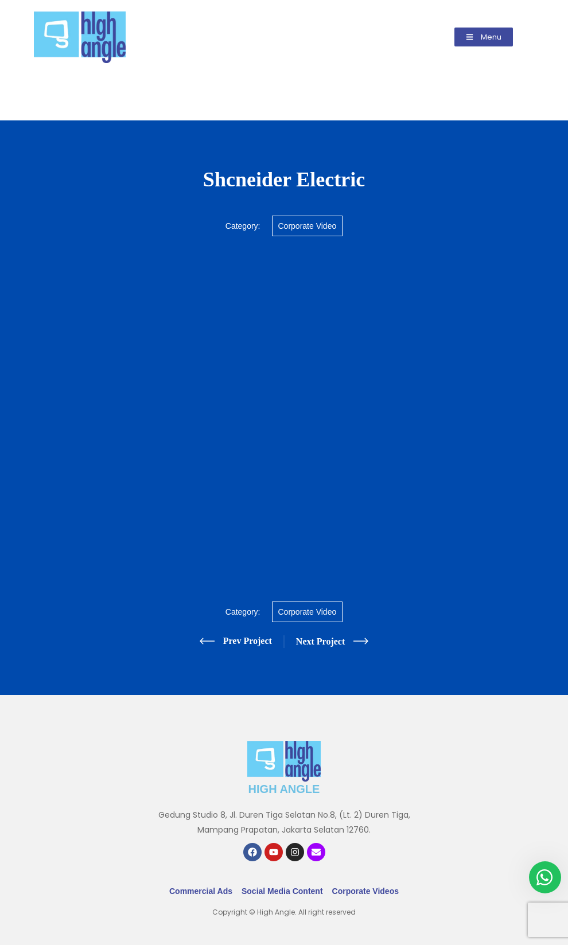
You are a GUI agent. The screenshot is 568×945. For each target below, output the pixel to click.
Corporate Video (307, 226)
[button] (483, 37)
